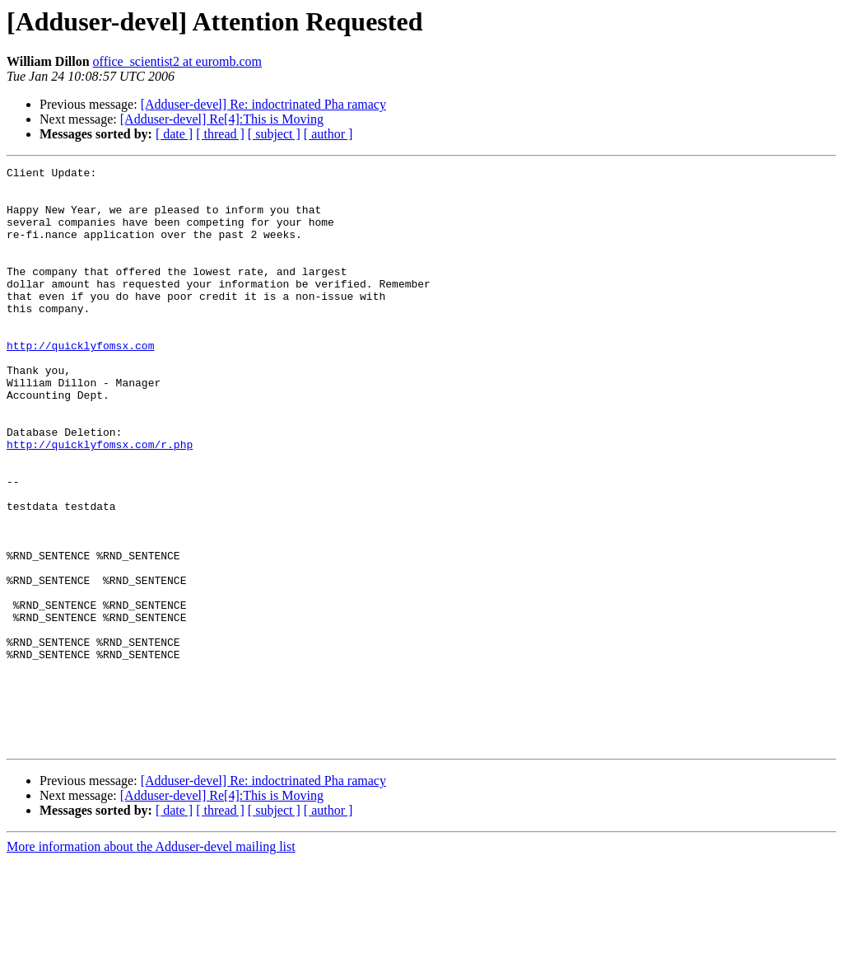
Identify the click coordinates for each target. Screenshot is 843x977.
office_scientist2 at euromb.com (177, 61)
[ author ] (328, 134)
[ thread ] (220, 134)
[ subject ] (274, 134)
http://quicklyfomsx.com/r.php (100, 500)
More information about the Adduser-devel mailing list (151, 963)
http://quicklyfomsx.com (80, 382)
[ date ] (174, 134)
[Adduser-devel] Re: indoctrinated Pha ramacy (263, 104)
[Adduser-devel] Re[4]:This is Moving (222, 119)
